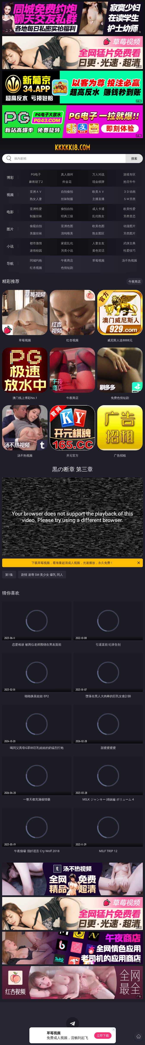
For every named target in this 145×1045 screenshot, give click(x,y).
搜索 (134, 158)
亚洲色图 (67, 226)
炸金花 (67, 182)
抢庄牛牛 (129, 182)
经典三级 (67, 216)
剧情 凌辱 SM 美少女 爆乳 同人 (42, 575)
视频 (10, 194)
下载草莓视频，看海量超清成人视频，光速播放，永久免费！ (86, 562)
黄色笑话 (98, 250)
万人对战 (98, 174)
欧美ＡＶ (98, 191)
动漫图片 (129, 226)
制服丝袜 (36, 216)
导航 (10, 263)
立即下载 (103, 1035)
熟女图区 (98, 233)
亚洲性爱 (36, 209)
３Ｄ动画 (129, 191)
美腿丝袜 (36, 233)
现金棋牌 (98, 182)
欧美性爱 (129, 209)
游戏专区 (129, 174)
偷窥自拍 (36, 226)
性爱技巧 (129, 250)
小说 (10, 246)
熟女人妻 (36, 199)
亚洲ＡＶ (36, 191)
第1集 (9, 575)
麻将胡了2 (36, 182)
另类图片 (129, 233)
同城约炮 (36, 260)
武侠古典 (129, 243)
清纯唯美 (67, 233)
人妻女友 (98, 243)
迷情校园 (36, 250)
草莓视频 (98, 260)
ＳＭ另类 (129, 199)
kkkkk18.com (72, 147)
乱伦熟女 (98, 216)
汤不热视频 (129, 260)
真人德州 (67, 174)
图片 (10, 229)
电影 (10, 211)
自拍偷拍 (67, 191)
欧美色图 (98, 226)
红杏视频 (36, 268)
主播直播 (98, 199)
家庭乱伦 (67, 243)
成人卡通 (98, 209)
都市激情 (36, 243)
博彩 (10, 177)
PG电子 (36, 174)
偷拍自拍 (67, 209)
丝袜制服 (67, 199)
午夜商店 (67, 260)
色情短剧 (67, 268)
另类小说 (67, 250)
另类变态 (129, 216)
